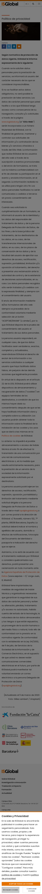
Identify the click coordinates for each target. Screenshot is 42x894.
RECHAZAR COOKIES (10, 890)
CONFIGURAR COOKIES (31, 890)
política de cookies (11, 875)
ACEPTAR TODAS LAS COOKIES (21, 884)
